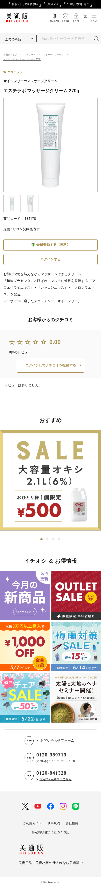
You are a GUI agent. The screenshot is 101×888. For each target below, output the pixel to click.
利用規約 (53, 823)
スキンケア (30, 54)
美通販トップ (10, 54)
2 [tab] (47, 539)
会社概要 (72, 823)
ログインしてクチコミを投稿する (50, 365)
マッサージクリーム (53, 54)
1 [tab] (41, 539)
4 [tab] (59, 539)
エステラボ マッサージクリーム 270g (22, 59)
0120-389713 (51, 755)
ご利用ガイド (32, 823)
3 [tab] (53, 539)
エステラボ (15, 72)
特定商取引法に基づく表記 (50, 832)
